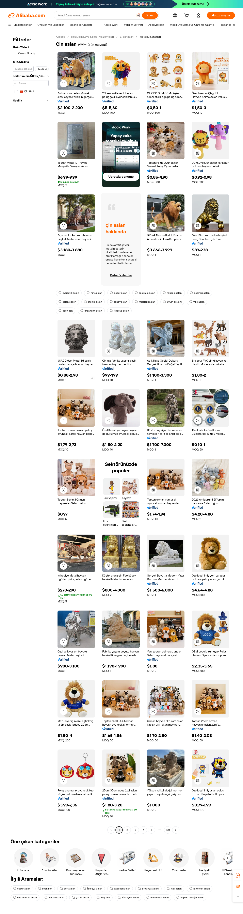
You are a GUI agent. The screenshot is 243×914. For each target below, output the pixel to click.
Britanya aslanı (148, 888)
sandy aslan (118, 301)
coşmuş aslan (200, 293)
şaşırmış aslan (145, 293)
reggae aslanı (172, 293)
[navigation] (31, 433)
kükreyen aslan (128, 897)
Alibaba (60, 36)
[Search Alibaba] (95, 15)
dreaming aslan (91, 310)
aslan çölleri (67, 301)
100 (168, 830)
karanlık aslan (54, 897)
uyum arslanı (172, 301)
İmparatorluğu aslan (190, 897)
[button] (137, 15)
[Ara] (150, 15)
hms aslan (94, 293)
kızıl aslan (174, 888)
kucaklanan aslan (25, 897)
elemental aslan (157, 897)
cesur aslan (118, 293)
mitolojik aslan (145, 301)
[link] (237, 875)
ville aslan (197, 301)
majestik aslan (69, 293)
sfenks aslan (93, 301)
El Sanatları (126, 36)
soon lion (66, 310)
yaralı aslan (80, 897)
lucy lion (103, 897)
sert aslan (67, 888)
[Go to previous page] (111, 830)
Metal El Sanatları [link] (150, 36)
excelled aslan (120, 888)
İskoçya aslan (119, 310)
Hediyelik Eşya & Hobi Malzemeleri (92, 36)
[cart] (187, 16)
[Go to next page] (175, 830)
